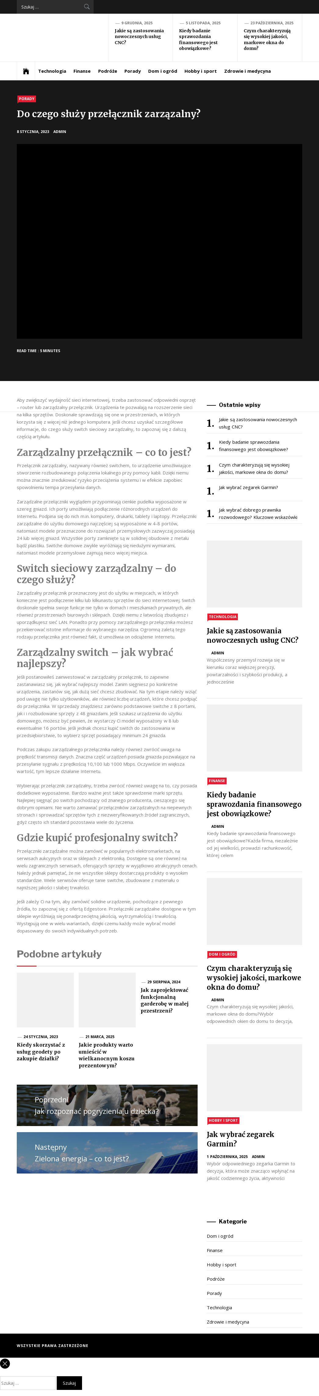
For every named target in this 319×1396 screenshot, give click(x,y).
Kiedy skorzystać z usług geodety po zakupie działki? (41, 1052)
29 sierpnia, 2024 (163, 982)
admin (59, 131)
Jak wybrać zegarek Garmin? (248, 487)
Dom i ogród (162, 71)
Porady (132, 71)
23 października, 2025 (271, 23)
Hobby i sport (201, 71)
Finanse (82, 71)
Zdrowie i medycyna (247, 71)
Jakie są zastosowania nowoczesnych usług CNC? (139, 36)
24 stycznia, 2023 (40, 1036)
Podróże (107, 71)
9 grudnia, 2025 (136, 23)
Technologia (52, 71)
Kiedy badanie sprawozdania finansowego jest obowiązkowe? (198, 39)
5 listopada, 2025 (203, 23)
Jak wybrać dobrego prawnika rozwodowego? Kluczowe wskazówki (258, 513)
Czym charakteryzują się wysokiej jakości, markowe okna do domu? (267, 39)
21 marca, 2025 (99, 1036)
